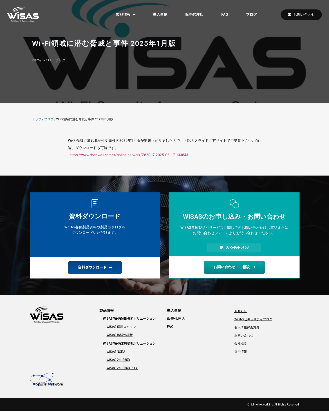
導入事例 (160, 14)
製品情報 (125, 15)
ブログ (251, 14)
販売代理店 (194, 14)
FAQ (224, 14)
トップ (36, 119)
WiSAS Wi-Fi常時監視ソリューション (129, 344)
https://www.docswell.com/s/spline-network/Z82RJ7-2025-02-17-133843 (129, 155)
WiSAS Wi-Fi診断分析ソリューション (129, 319)
